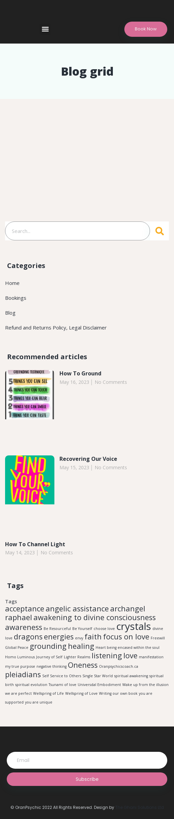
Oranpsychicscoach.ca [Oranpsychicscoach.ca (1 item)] (118, 666)
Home (12, 283)
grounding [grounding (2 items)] (48, 646)
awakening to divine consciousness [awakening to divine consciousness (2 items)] (94, 617)
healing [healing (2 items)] (81, 646)
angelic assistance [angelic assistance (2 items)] (77, 608)
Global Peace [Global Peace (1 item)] (16, 647)
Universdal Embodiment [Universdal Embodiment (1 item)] (99, 684)
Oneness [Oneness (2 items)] (83, 665)
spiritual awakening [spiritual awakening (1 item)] (131, 675)
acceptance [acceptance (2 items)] (24, 608)
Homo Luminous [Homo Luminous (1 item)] (20, 657)
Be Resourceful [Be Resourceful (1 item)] (57, 628)
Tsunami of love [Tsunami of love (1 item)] (62, 684)
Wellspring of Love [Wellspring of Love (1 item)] (81, 693)
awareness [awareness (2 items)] (23, 627)
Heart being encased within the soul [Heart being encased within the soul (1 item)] (127, 647)
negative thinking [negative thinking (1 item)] (51, 666)
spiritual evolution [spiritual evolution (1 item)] (31, 684)
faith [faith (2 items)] (93, 636)
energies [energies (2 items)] (59, 636)
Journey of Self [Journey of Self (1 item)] (49, 657)
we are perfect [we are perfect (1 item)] (18, 693)
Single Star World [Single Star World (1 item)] (97, 675)
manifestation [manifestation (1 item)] (151, 657)
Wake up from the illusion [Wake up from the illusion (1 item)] (145, 684)
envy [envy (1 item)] (79, 638)
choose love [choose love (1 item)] (104, 628)
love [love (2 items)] (130, 655)
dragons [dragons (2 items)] (28, 636)
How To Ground (80, 373)
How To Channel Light (35, 544)
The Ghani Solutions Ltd (139, 807)
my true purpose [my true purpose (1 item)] (20, 666)
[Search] (159, 230)
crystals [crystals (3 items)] (133, 626)
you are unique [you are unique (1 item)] (38, 702)
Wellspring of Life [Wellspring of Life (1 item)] (48, 693)
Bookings (15, 297)
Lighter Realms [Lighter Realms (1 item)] (77, 657)
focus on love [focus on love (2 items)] (126, 636)
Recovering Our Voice (88, 459)
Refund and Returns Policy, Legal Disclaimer (56, 327)
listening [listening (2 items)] (107, 655)
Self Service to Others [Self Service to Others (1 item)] (61, 675)
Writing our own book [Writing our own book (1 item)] (118, 693)
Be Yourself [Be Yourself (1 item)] (82, 628)
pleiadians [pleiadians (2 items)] (23, 674)
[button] (45, 29)
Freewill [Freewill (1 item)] (158, 638)
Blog (10, 312)
